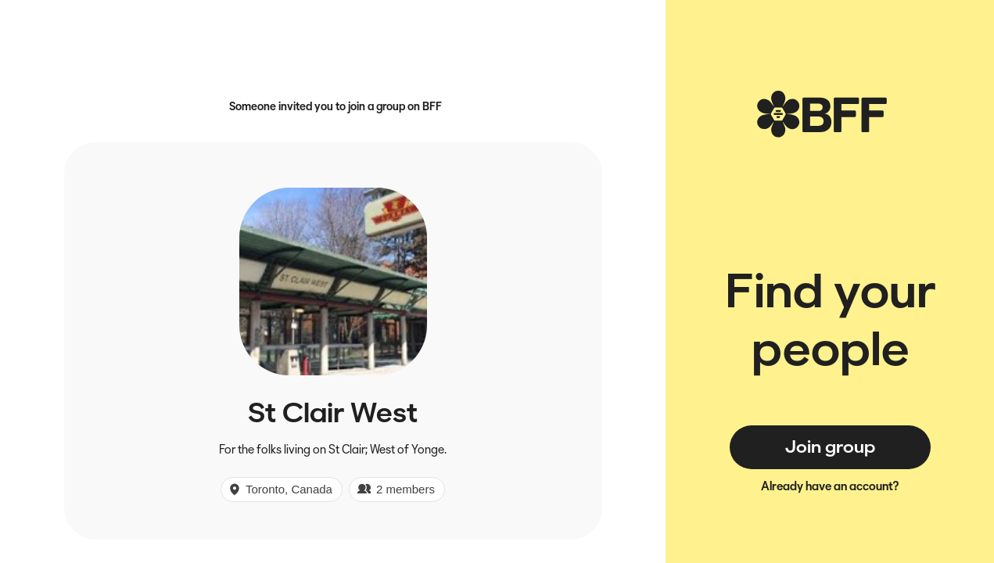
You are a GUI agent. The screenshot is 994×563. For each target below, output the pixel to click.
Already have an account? (830, 486)
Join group (830, 446)
